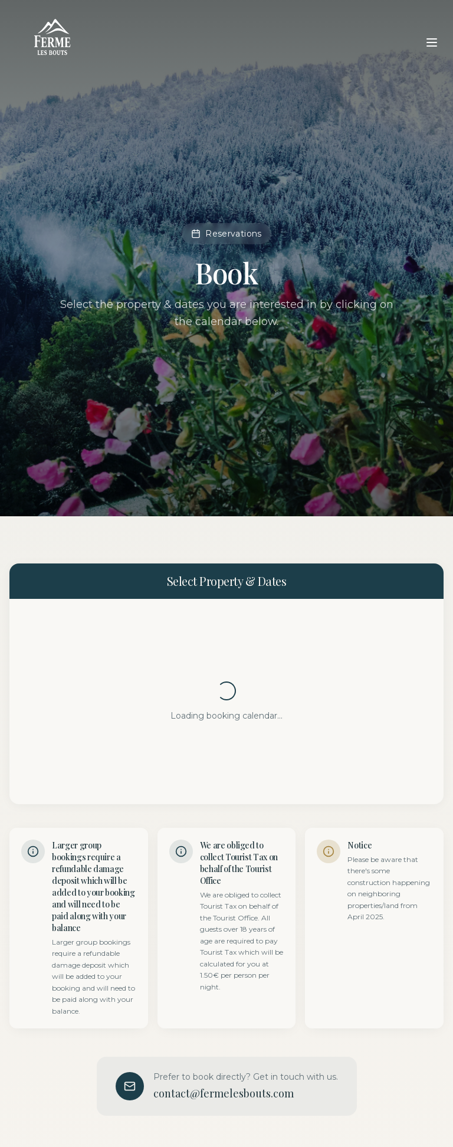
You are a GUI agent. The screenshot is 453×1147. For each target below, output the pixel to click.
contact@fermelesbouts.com (223, 1093)
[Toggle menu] (432, 42)
